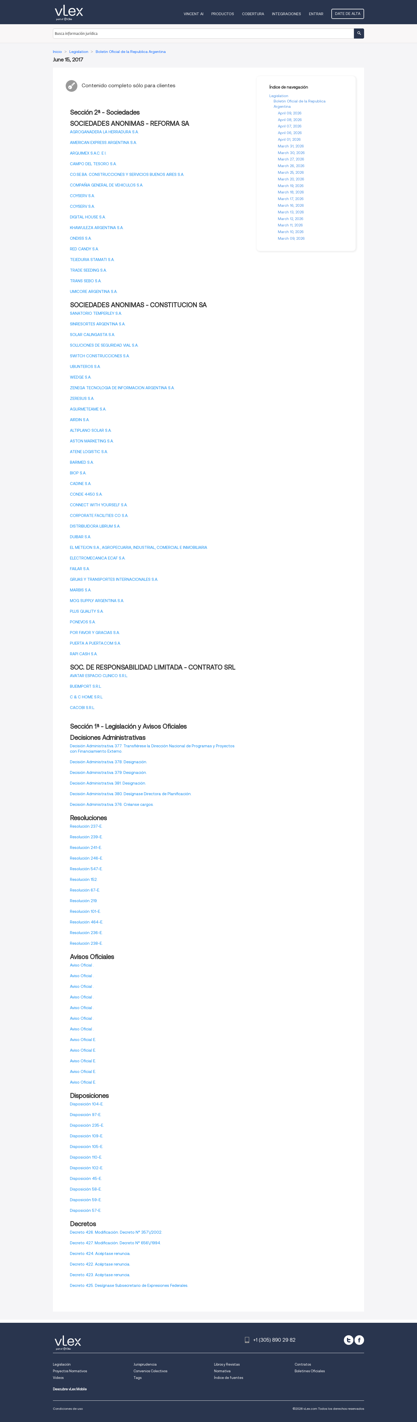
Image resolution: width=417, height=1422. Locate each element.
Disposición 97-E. (85, 1115)
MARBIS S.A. (80, 590)
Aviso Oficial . (82, 965)
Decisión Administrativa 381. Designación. (108, 783)
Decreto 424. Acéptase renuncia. (100, 1253)
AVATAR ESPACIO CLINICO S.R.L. (99, 676)
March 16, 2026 (291, 205)
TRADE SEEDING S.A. (88, 270)
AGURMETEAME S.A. (88, 409)
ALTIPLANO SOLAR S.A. (91, 430)
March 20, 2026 (291, 179)
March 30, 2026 (291, 153)
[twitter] (348, 1340)
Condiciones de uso (68, 1408)
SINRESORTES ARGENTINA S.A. (98, 324)
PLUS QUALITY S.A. (87, 611)
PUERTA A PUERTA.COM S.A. (95, 643)
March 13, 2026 (291, 212)
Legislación (62, 1364)
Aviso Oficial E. (83, 1040)
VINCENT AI (193, 14)
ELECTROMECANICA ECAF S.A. (98, 558)
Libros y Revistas (227, 1364)
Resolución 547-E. (86, 869)
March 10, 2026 (291, 232)
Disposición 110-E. (86, 1157)
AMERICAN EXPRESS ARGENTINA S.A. (103, 142)
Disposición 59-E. (86, 1200)
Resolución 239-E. (86, 837)
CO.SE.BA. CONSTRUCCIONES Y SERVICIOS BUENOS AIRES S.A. (127, 174)
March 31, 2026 (291, 146)
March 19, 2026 (291, 186)
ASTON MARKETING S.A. (92, 441)
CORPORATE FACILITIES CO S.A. (99, 515)
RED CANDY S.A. (84, 249)
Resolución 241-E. (86, 847)
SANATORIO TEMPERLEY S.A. (96, 313)
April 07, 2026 (290, 126)
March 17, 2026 (291, 199)
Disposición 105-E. (86, 1147)
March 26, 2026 (291, 166)
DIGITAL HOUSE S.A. (88, 217)
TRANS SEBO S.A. (86, 281)
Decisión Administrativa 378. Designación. (108, 762)
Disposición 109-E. (86, 1136)
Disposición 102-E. (86, 1168)
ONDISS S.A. (81, 238)
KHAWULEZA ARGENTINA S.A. (97, 228)
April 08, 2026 (290, 120)
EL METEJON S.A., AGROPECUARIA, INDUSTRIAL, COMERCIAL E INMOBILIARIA (138, 547)
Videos (58, 1378)
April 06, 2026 (290, 133)
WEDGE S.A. (80, 377)
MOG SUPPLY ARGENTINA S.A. (97, 601)
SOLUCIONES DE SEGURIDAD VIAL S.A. (104, 345)
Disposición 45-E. (86, 1178)
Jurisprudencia (145, 1364)
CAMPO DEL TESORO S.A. (93, 164)
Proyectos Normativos (70, 1371)
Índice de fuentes (228, 1378)
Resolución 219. (83, 901)
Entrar (316, 14)
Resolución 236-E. (86, 933)
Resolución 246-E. (86, 858)
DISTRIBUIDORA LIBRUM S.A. (95, 526)
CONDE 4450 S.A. (86, 494)
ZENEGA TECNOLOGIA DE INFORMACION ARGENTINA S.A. (122, 388)
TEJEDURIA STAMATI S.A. (92, 260)
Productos (222, 14)
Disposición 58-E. (86, 1189)
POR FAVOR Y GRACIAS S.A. (95, 633)
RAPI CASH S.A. (84, 654)
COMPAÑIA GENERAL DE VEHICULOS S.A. (106, 185)
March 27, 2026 (291, 159)
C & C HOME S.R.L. (86, 697)
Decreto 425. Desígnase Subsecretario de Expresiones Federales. (129, 1285)
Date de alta (347, 13)
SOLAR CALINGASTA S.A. (92, 335)
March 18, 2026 (291, 192)
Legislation (278, 96)
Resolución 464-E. (86, 922)
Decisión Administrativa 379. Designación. (108, 772)
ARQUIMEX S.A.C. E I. (88, 153)
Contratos (303, 1364)
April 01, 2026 (289, 139)
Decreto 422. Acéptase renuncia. (100, 1264)
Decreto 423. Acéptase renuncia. (100, 1275)
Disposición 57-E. (85, 1210)
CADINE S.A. (80, 484)
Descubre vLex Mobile (70, 1389)
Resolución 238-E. (86, 943)
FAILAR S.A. (80, 569)
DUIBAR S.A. (80, 537)
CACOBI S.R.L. (82, 708)
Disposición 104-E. (86, 1104)
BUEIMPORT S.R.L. (86, 686)
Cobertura (253, 14)
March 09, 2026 (291, 238)
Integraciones (286, 14)
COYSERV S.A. (82, 196)
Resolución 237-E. (86, 826)
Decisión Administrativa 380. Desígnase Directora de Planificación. (130, 794)
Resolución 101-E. (85, 911)
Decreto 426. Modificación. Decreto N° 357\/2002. (116, 1232)
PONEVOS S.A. (83, 622)
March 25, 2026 (291, 172)
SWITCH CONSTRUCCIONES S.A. (100, 356)
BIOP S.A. (78, 473)
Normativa (222, 1371)
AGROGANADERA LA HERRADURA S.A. (104, 132)
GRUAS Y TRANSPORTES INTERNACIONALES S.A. (114, 579)
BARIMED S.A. (82, 462)
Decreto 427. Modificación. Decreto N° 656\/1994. (115, 1243)
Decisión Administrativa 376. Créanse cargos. (112, 804)
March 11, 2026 (290, 225)
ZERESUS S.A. (82, 398)
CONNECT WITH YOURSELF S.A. (99, 505)
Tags (137, 1378)
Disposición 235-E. (87, 1125)
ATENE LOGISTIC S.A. (89, 452)
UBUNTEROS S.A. (85, 366)
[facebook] (359, 1340)
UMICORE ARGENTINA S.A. (94, 291)
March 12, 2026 (290, 219)
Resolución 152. (84, 879)
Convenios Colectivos (150, 1371)
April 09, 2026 (290, 113)
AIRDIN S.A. (80, 420)
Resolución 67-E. (85, 890)
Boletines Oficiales (310, 1371)
